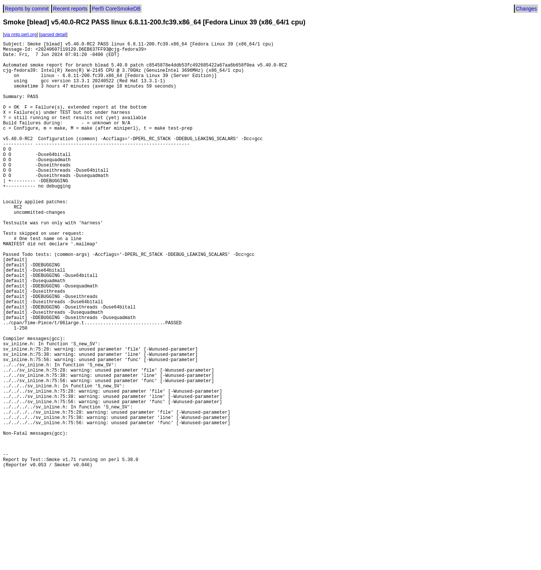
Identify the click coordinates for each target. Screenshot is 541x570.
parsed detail (53, 34)
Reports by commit (27, 9)
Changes (526, 9)
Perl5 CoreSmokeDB (116, 9)
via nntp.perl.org (20, 34)
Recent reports (70, 9)
